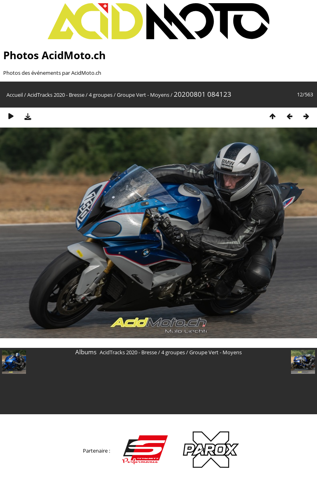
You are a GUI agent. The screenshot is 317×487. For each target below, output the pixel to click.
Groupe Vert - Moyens (143, 94)
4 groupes (100, 94)
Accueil (14, 94)
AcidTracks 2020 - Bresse (55, 94)
